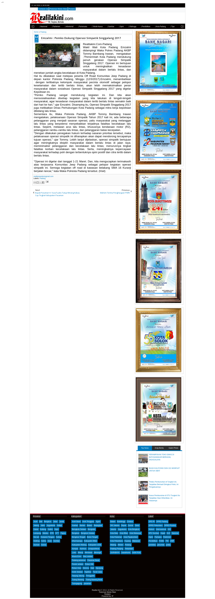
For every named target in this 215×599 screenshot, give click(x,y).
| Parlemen (52, 27)
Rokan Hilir (89, 564)
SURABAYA (115, 553)
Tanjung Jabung (78, 576)
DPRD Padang (162, 522)
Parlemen (167, 537)
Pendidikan (153, 541)
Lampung (37, 533)
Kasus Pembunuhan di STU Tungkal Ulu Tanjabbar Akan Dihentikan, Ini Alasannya (164, 498)
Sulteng (36, 541)
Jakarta (113, 529)
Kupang (128, 541)
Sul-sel (36, 537)
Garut (137, 525)
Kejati (163, 533)
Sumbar (56, 541)
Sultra (43, 541)
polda (168, 545)
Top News (145, 448)
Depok (123, 525)
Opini (151, 537)
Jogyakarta (51, 525)
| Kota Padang (156, 27)
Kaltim (50, 529)
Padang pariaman (79, 560)
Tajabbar (87, 572)
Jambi (61, 522)
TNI (167, 541)
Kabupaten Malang (79, 545)
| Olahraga (128, 27)
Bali (40, 522)
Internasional (161, 529)
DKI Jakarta (114, 525)
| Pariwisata (78, 27)
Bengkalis (91, 529)
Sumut (43, 545)
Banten (82, 525)
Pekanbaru (129, 549)
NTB (52, 533)
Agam (98, 522)
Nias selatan (88, 556)
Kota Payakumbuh (131, 537)
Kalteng (43, 529)
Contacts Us (43, 9)
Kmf (168, 533)
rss (182, 5)
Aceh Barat (76, 522)
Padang (43, 178)
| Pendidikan (141, 27)
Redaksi (72, 9)
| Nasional (39, 27)
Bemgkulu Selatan (79, 529)
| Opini (116, 27)
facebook (174, 5)
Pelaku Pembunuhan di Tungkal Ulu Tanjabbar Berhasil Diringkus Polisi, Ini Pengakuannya (163, 484)
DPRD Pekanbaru (155, 525)
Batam (89, 525)
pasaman (87, 584)
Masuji (80, 553)
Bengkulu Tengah (78, 537)
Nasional (175, 533)
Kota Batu (114, 533)
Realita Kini (96, 590)
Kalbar (59, 525)
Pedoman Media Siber (58, 9)
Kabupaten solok (94, 545)
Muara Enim (76, 556)
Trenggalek (90, 576)
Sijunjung (99, 568)
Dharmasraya (77, 541)
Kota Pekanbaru (116, 541)
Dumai (130, 525)
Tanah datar (97, 572)
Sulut (50, 541)
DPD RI (152, 522)
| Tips (168, 27)
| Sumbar (106, 27)
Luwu (74, 553)
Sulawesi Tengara (47, 537)
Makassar (136, 541)
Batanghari (98, 525)
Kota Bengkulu (133, 529)
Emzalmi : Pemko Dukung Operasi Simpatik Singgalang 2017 (81, 38)
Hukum (151, 529)
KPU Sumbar (154, 533)
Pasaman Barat (93, 560)
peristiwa (152, 545)
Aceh (35, 522)
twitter (170, 5)
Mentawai (88, 553)
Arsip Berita (159, 448)
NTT (57, 533)
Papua (63, 533)
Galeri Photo (173, 448)
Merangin (97, 553)
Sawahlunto (125, 553)
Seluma (86, 568)
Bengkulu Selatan (88, 533)
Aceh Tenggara (88, 522)
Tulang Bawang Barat (94, 580)
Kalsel (36, 529)
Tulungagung (77, 584)
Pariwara (158, 537)
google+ (178, 5)
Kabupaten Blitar (90, 541)
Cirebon (130, 522)
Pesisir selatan (77, 564)
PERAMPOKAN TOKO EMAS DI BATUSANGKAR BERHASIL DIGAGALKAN (161, 457)
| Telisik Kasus (92, 27)
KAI (169, 529)
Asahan (75, 525)
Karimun (83, 549)
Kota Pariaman (116, 537)
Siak (92, 568)
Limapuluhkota (93, 549)
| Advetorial (64, 27)
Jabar (55, 522)
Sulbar (58, 537)
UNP (172, 541)
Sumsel (36, 545)
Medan (120, 545)
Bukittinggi (121, 522)
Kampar (75, 549)
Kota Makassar (135, 533)
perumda (160, 545)
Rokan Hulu (76, 568)
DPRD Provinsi (170, 525)
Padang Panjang (116, 549)
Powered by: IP (107, 596)
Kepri (57, 529)
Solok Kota (136, 553)
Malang (113, 545)
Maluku (45, 533)
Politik (161, 541)
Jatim (43, 525)
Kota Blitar (124, 533)
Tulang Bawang (78, 580)
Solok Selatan (77, 572)
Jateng (36, 525)
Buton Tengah (92, 537)
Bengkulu (47, 522)
